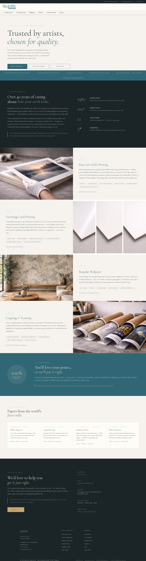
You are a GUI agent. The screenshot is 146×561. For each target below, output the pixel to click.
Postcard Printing (65, 544)
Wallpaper (32, 12)
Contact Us (87, 544)
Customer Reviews (110, 2)
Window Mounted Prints (67, 537)
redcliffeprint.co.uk (89, 560)
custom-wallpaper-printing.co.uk (118, 560)
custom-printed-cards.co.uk (102, 560)
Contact (61, 12)
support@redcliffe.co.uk (127, 2)
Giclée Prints (9, 12)
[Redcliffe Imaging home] (9, 7)
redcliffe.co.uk (79, 560)
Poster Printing (65, 550)
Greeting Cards (21, 12)
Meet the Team (51, 12)
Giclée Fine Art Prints (66, 534)
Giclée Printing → (17, 67)
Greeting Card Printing (67, 540)
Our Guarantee (87, 537)
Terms (85, 547)
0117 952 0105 (139, 2)
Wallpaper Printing (66, 547)
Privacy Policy (87, 550)
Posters (41, 12)
